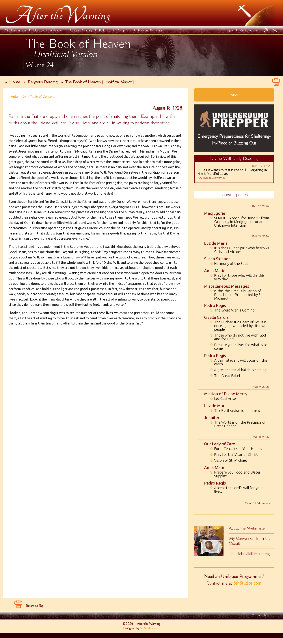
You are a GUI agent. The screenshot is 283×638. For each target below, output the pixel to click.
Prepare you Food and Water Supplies (235, 474)
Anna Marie (214, 270)
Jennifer (211, 417)
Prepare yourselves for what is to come (238, 346)
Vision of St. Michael (228, 460)
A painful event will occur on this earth (239, 362)
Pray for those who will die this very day (237, 277)
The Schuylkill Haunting (249, 553)
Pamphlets (124, 31)
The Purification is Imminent (235, 410)
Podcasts (104, 31)
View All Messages (257, 503)
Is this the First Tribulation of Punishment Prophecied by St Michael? (236, 294)
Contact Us (259, 615)
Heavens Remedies (150, 31)
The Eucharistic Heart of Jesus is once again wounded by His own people (238, 325)
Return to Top (34, 606)
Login (229, 31)
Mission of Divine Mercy (225, 393)
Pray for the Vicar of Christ (234, 454)
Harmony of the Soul (229, 263)
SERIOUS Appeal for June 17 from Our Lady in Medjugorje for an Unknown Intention (239, 221)
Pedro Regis (215, 305)
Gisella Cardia (216, 317)
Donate (234, 95)
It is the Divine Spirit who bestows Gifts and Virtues (239, 250)
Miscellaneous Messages (226, 286)
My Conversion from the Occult (250, 541)
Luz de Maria (216, 243)
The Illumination (15, 31)
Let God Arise (223, 398)
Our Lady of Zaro (219, 444)
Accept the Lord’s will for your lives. (236, 489)
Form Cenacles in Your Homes (236, 449)
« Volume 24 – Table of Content (32, 96)
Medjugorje (214, 213)
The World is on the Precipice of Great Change (238, 424)
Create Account (249, 31)
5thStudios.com (247, 583)
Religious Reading (81, 31)
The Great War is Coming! (233, 310)
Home (14, 82)
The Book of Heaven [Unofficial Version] (99, 82)
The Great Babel (225, 376)
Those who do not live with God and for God (238, 337)
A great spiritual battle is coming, (239, 370)
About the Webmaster (247, 528)
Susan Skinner (217, 258)
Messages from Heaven (47, 31)
